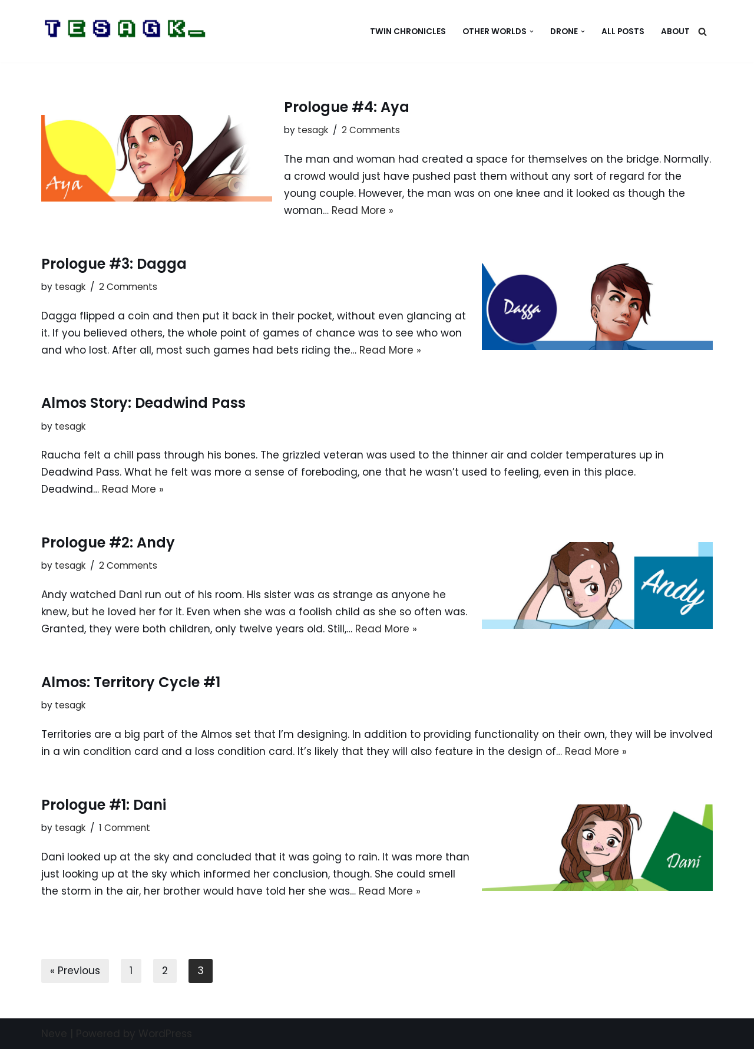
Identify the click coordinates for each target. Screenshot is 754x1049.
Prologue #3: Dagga (114, 263)
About (675, 31)
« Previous (75, 971)
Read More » (362, 210)
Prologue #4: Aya (346, 107)
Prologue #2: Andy (108, 542)
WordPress (165, 1034)
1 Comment (124, 828)
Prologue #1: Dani (103, 804)
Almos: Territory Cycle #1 (130, 682)
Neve (54, 1034)
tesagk (312, 130)
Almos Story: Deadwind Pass (143, 403)
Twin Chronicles (408, 31)
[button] (532, 31)
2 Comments (371, 130)
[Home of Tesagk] (126, 31)
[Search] (702, 31)
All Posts (622, 31)
